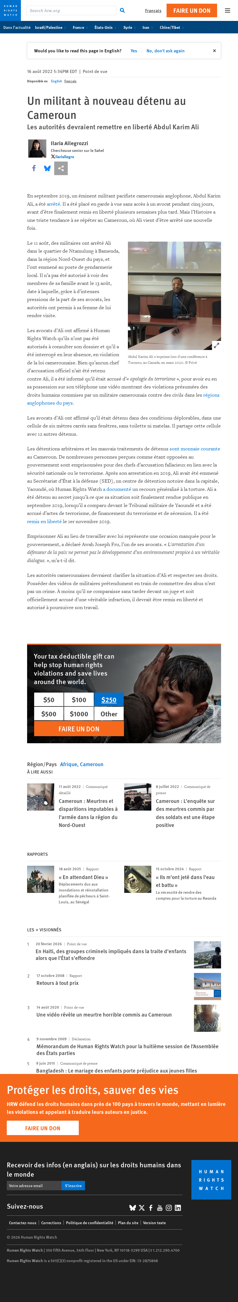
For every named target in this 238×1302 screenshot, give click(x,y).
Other (109, 713)
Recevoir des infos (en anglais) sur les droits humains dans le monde (94, 1169)
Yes (134, 50)
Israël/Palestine (51, 27)
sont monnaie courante (195, 449)
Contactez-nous (22, 1222)
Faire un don (191, 10)
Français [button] (153, 10)
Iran (149, 27)
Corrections (51, 1222)
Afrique (68, 764)
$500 (48, 713)
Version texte (154, 1222)
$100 (79, 699)
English (56, 81)
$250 (109, 699)
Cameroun (92, 764)
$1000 (79, 713)
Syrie (130, 27)
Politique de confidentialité (89, 1222)
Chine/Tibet (173, 27)
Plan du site (128, 1222)
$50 (48, 699)
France (81, 27)
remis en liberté (44, 521)
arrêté (53, 204)
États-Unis (107, 27)
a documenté (117, 489)
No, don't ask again (166, 50)
